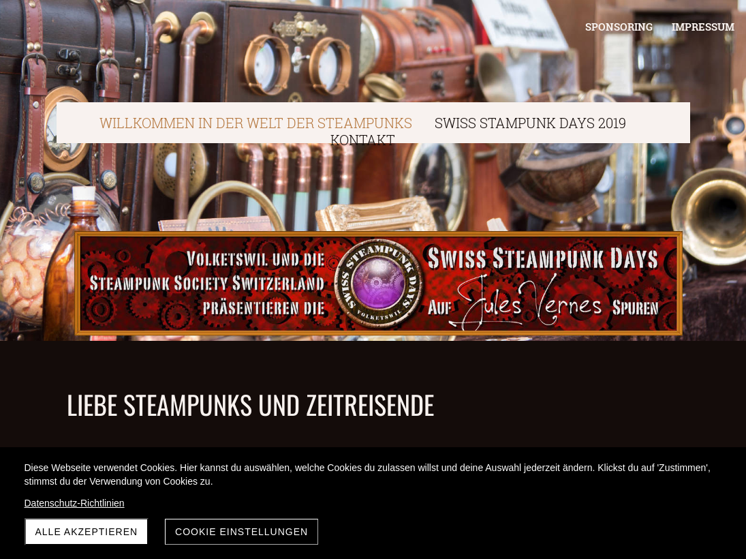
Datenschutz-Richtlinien (75, 503)
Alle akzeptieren (86, 531)
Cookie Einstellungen (241, 531)
